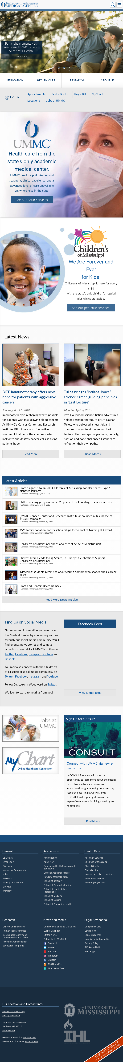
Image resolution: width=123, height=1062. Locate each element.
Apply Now (49, 862)
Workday (7, 891)
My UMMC (8, 878)
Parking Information (13, 882)
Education (15, 80)
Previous (53, 69)
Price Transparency (94, 878)
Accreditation (50, 858)
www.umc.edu (8, 1030)
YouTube (47, 654)
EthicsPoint (90, 931)
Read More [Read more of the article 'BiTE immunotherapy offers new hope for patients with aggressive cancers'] (31, 454)
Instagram (35, 654)
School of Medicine (53, 896)
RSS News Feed (53, 964)
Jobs (5, 874)
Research (77, 80)
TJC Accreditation (93, 947)
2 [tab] (64, 68)
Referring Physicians (95, 882)
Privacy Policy (91, 943)
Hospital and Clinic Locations (99, 874)
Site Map (7, 887)
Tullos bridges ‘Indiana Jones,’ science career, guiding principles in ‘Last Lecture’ (90, 397)
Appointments (36, 94)
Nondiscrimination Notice (97, 939)
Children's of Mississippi (96, 862)
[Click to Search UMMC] (113, 5)
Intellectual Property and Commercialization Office (15, 936)
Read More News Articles (61, 599)
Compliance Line (93, 927)
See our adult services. (32, 200)
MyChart (97, 94)
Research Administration (15, 942)
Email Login (8, 862)
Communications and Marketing (60, 927)
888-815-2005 (31, 1041)
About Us (107, 80)
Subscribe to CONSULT (55, 939)
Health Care (46, 80)
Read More (92, 821)
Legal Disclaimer (93, 935)
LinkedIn (10, 659)
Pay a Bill (80, 94)
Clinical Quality (92, 866)
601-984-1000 (29, 1037)
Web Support (91, 951)
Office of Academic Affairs (57, 873)
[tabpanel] (61, 41)
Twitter (9, 654)
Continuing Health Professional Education (59, 867)
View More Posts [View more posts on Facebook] (90, 692)
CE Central (8, 858)
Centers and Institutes (14, 927)
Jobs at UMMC (55, 100)
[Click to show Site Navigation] (119, 5)
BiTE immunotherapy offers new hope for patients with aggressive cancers (29, 397)
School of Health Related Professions (56, 890)
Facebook (21, 654)
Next (70, 69)
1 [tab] (59, 68)
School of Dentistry (53, 881)
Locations (33, 100)
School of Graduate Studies (57, 885)
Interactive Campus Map (15, 870)
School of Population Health (57, 904)
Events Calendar (52, 931)
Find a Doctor (60, 94)
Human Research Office (14, 931)
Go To (14, 97)
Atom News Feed (54, 968)
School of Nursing (52, 900)
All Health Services (94, 858)
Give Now (7, 866)
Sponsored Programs (13, 946)
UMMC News (50, 935)
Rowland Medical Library (56, 877)
